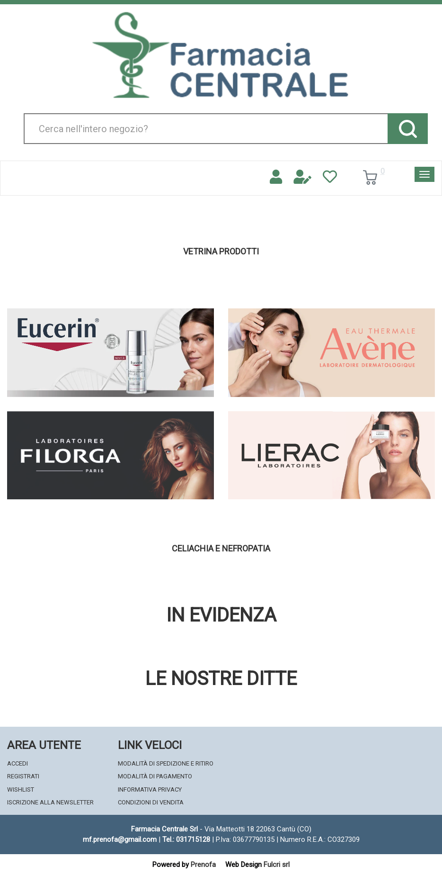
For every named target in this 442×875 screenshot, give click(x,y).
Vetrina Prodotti (221, 251)
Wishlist (20, 789)
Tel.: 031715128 (186, 839)
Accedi (17, 763)
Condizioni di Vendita (151, 802)
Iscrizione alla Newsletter (50, 802)
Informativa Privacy (150, 789)
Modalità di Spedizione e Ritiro (165, 763)
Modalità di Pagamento (155, 776)
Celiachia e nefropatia (221, 548)
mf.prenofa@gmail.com (120, 839)
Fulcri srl (277, 864)
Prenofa (203, 864)
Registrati (23, 776)
